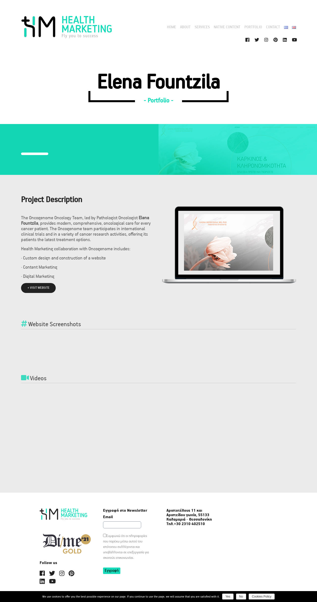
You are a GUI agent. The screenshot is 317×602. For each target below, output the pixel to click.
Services (202, 27)
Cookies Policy (261, 596)
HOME (171, 27)
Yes (227, 596)
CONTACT (273, 27)
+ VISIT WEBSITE (38, 288)
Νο (241, 596)
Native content (227, 27)
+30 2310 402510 (189, 524)
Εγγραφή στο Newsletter (125, 510)
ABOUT (185, 27)
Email (108, 517)
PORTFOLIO (253, 27)
